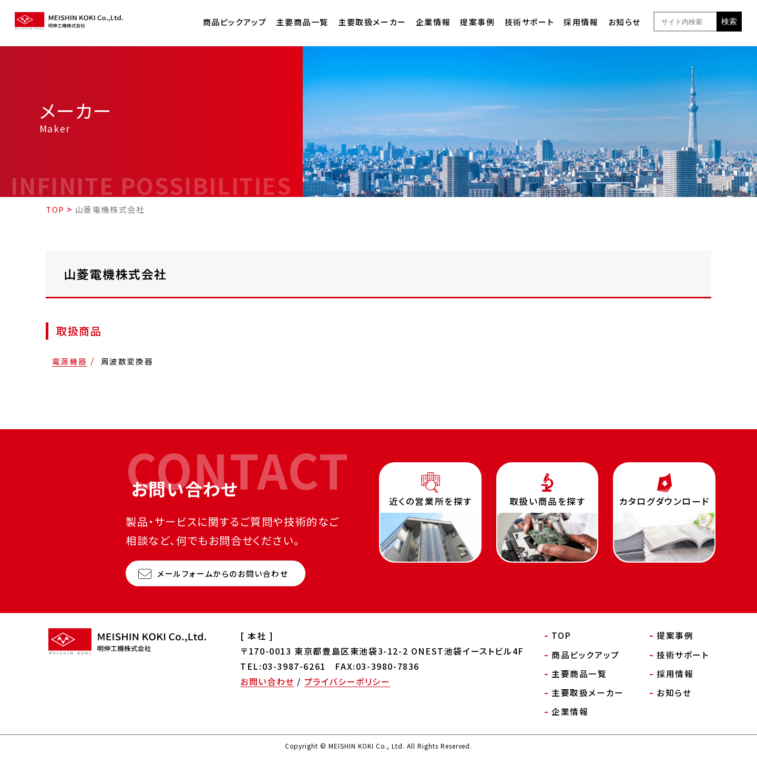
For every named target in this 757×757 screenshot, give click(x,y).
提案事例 (477, 21)
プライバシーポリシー (347, 681)
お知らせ (624, 21)
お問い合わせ (267, 681)
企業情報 (433, 21)
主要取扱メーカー (372, 21)
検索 (729, 21)
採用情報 (581, 21)
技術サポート (530, 21)
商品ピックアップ (235, 21)
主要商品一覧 (302, 21)
